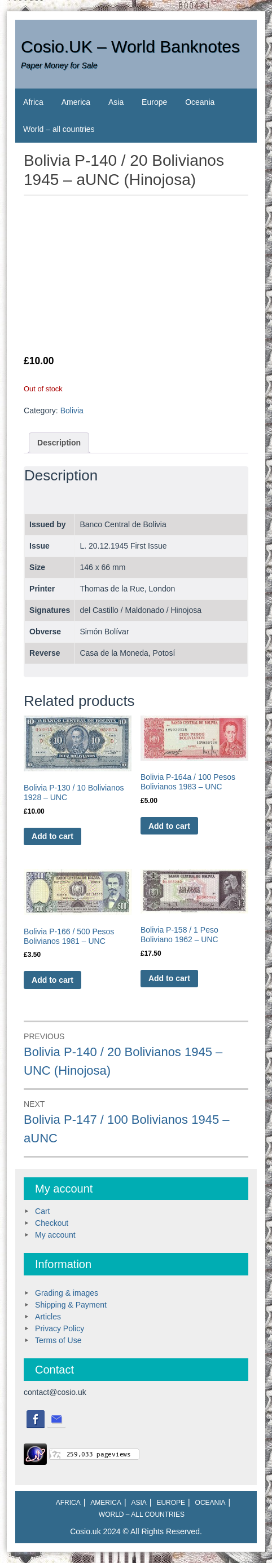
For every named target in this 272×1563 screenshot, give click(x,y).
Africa (33, 102)
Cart (42, 1211)
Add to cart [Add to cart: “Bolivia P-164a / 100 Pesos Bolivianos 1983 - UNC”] (169, 826)
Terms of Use (58, 1340)
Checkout (51, 1223)
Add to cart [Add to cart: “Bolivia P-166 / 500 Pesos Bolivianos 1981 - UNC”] (52, 979)
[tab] (59, 442)
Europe (154, 102)
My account (55, 1234)
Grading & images (66, 1292)
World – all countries (59, 129)
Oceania (199, 102)
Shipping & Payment (71, 1304)
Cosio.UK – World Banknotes (130, 46)
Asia (116, 102)
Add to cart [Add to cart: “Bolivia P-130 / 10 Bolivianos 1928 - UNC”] (52, 836)
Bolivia (72, 410)
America (76, 102)
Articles (48, 1316)
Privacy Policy (59, 1328)
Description (59, 442)
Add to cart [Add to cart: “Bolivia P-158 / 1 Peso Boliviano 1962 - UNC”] (169, 978)
